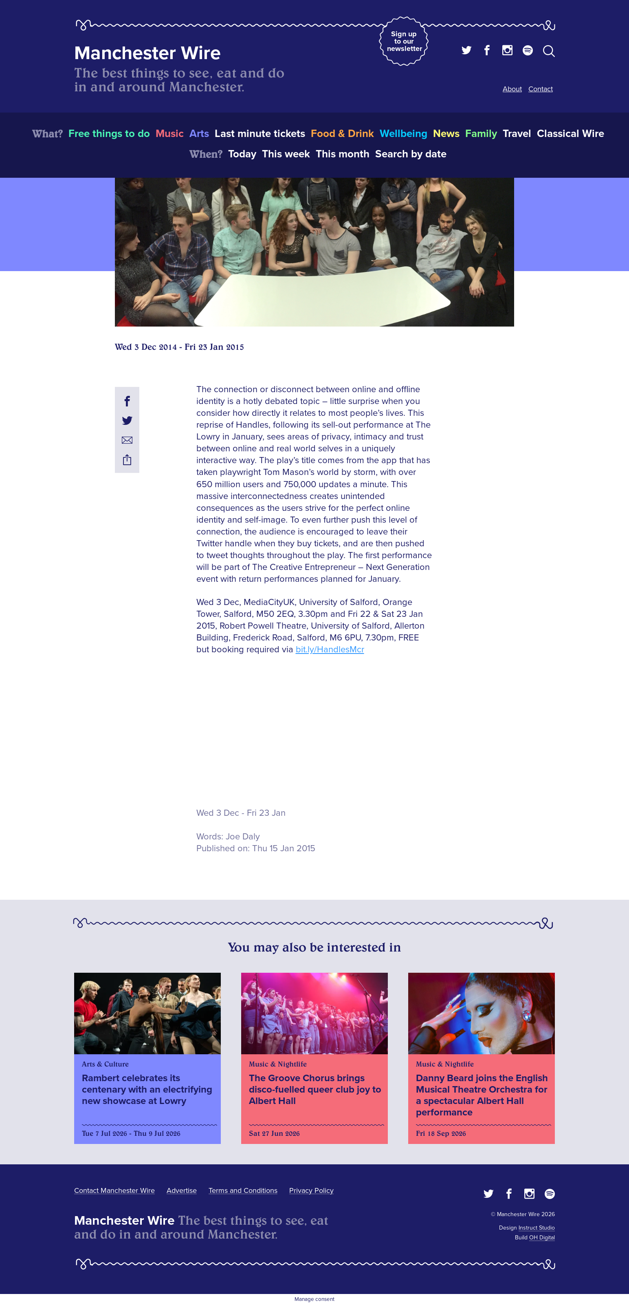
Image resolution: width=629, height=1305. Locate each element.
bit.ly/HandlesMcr (330, 649)
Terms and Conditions (243, 1190)
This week (286, 154)
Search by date (410, 154)
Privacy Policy (311, 1190)
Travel (517, 133)
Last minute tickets (260, 133)
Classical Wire (570, 133)
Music (170, 133)
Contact (540, 88)
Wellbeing (403, 133)
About (512, 88)
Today (242, 154)
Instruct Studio (537, 1227)
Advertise (182, 1190)
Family (481, 133)
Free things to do (109, 133)
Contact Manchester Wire (114, 1190)
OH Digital (542, 1237)
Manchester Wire (147, 53)
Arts (199, 133)
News (446, 133)
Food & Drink (342, 133)
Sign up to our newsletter (404, 41)
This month (342, 154)
